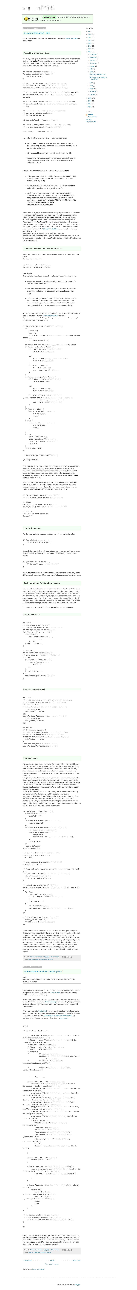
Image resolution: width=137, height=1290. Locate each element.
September (93, 63)
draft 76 (30, 1253)
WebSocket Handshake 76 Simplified (43, 971)
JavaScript (34, 959)
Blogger (77, 1285)
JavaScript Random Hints (37, 33)
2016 (90, 34)
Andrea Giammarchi (92, 116)
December (93, 54)
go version (64, 1018)
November (93, 57)
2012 (90, 46)
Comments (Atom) (38, 1269)
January (92, 94)
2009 (90, 98)
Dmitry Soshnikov (71, 38)
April (91, 86)
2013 (90, 43)
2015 (90, 37)
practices (50, 959)
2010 (90, 52)
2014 (90, 40)
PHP (42, 1253)
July (91, 69)
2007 (90, 104)
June (91, 72)
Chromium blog (50, 1002)
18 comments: (55, 1250)
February (93, 91)
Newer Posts (27, 1260)
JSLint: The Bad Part (50, 229)
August (92, 66)
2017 (90, 31)
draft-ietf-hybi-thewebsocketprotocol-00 (58, 1015)
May (91, 83)
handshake (37, 1253)
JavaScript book (50, 17)
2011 (90, 49)
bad (29, 959)
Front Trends (55, 993)
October (92, 60)
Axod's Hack (42, 1011)
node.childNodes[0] (50, 316)
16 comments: (55, 957)
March (92, 88)
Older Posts (76, 1260)
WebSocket (48, 1253)
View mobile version (52, 1264)
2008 (90, 101)
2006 (90, 107)
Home (52, 1260)
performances (43, 959)
